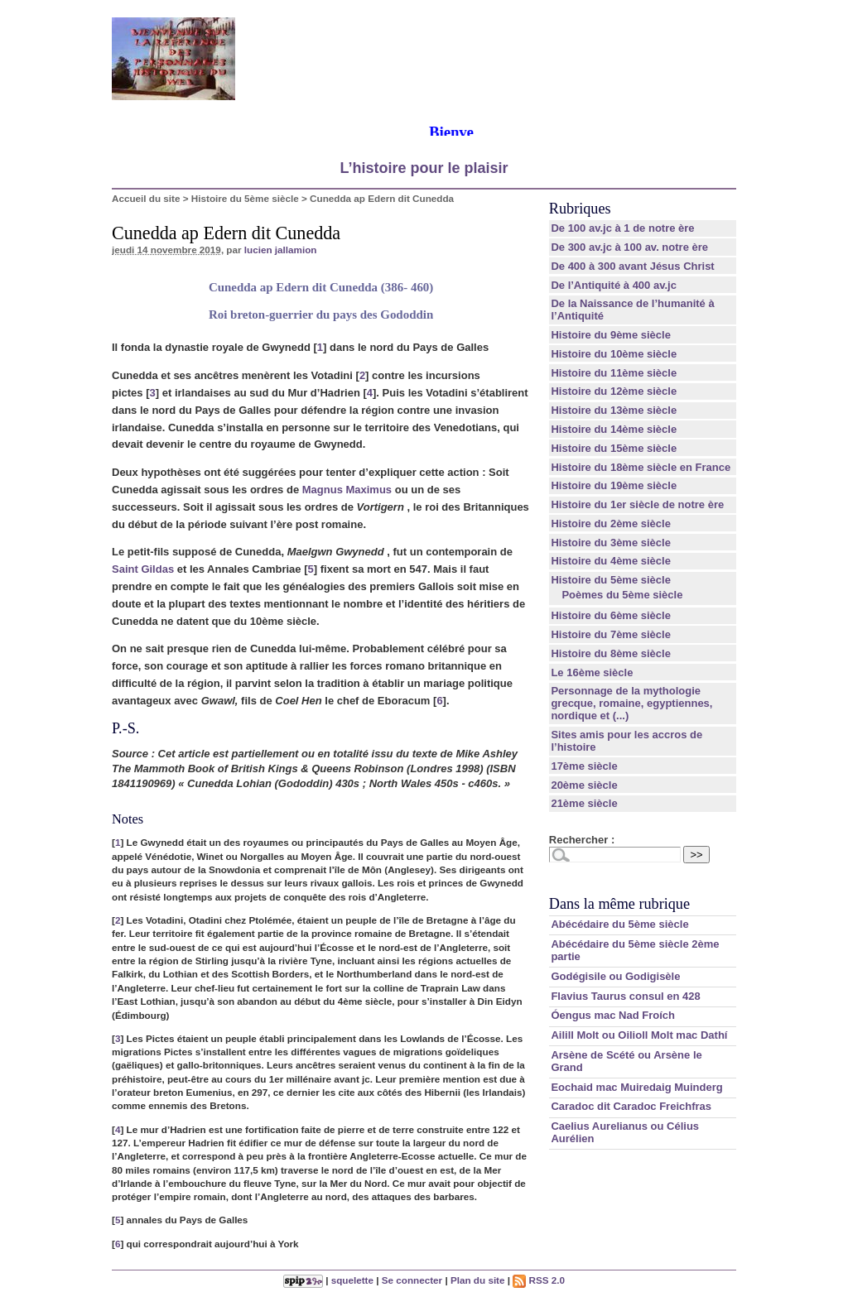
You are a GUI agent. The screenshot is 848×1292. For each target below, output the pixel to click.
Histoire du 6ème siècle (611, 615)
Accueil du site (146, 198)
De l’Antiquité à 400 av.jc (613, 285)
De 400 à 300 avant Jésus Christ (632, 266)
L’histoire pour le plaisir (424, 168)
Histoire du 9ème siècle (611, 335)
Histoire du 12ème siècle (614, 391)
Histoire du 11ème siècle (614, 373)
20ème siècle (584, 785)
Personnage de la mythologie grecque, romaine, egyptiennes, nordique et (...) (631, 703)
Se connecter (412, 1280)
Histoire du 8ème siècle (611, 653)
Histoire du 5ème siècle (245, 198)
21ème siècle (584, 803)
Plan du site (477, 1280)
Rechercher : (581, 839)
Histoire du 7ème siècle (611, 634)
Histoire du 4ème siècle (611, 561)
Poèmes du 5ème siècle (621, 594)
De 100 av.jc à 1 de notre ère (622, 228)
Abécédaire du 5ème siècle (619, 924)
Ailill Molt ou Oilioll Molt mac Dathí (639, 1035)
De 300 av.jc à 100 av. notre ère (629, 247)
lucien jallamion (280, 249)
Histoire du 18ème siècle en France (640, 467)
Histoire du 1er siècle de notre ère (637, 504)
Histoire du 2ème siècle (611, 523)
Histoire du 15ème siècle (614, 448)
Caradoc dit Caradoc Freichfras (631, 1106)
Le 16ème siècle (592, 672)
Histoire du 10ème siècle (614, 354)
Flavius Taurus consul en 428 (625, 996)
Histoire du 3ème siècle (611, 542)
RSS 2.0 (539, 1280)
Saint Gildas (143, 569)
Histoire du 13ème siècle (614, 410)
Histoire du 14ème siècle (614, 429)
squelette (352, 1280)
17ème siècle (584, 766)
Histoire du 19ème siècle (614, 485)
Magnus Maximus (347, 489)
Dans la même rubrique (619, 904)
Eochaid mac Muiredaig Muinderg (636, 1087)
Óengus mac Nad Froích (613, 1015)
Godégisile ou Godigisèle (615, 976)
